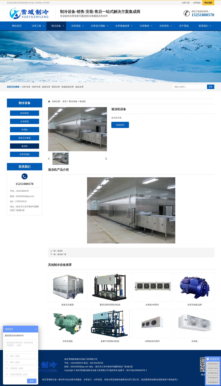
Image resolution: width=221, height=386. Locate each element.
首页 (64, 101)
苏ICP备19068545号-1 (136, 370)
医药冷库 (56, 87)
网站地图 (208, 3)
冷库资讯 (164, 26)
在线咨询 (120, 125)
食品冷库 (79, 87)
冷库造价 (197, 3)
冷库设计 (88, 379)
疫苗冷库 (46, 87)
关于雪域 (184, 26)
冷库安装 (98, 379)
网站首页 (16, 26)
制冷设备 (56, 26)
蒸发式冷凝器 (24, 138)
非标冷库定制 (110, 379)
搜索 (210, 87)
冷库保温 (76, 26)
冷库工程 (186, 3)
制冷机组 (24, 113)
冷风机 (24, 129)
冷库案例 (144, 26)
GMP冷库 (36, 87)
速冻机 (24, 146)
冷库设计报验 (98, 26)
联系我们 (203, 26)
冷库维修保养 (122, 26)
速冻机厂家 (61, 254)
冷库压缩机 (24, 154)
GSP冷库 (26, 87)
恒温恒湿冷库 (67, 87)
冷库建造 (77, 379)
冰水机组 (24, 121)
